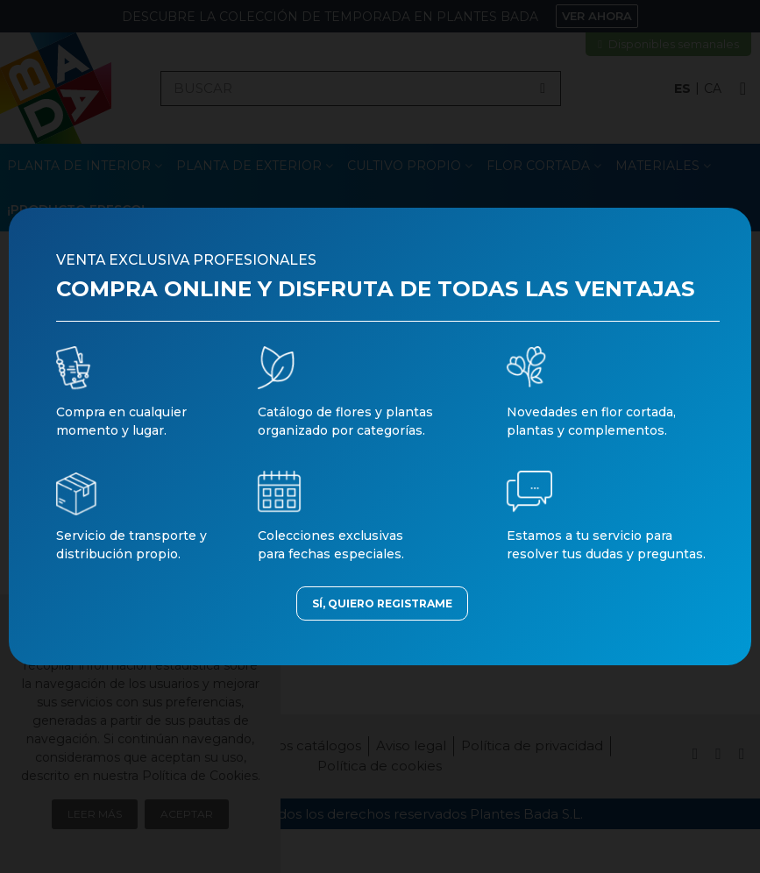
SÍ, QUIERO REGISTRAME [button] (382, 603)
